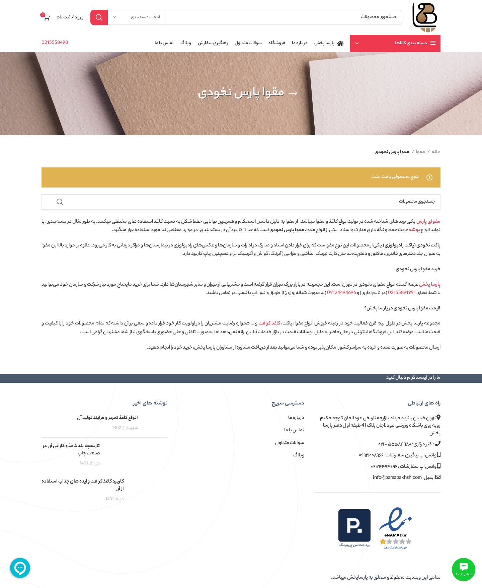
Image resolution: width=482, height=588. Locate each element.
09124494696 (341, 293)
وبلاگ (298, 455)
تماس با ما (294, 430)
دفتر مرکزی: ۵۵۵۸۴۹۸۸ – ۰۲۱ (409, 444)
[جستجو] (246, 17)
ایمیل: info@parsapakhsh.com (406, 478)
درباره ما (296, 418)
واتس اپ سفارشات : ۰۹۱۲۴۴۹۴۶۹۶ (405, 467)
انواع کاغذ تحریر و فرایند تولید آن (107, 418)
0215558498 (55, 43)
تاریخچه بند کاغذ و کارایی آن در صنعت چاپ (71, 450)
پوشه (414, 230)
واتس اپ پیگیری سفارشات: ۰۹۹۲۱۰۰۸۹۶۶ (399, 455)
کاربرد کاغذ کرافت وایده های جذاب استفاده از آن (83, 485)
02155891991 (402, 293)
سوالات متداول (289, 443)
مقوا (420, 152)
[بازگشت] (293, 93)
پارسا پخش (429, 285)
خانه (436, 152)
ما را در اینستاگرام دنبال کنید (413, 378)
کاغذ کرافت (269, 324)
